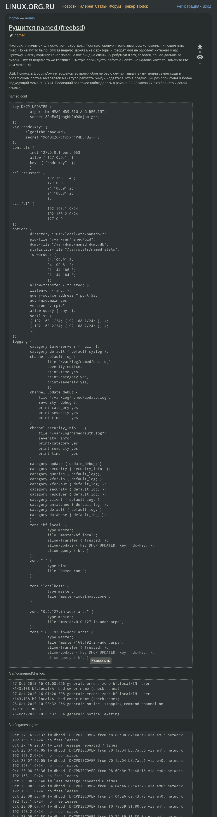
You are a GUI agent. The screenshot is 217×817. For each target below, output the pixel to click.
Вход (207, 6)
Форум (115, 6)
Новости (69, 6)
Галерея (85, 6)
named (20, 35)
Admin (30, 18)
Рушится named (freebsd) (47, 27)
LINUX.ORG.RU (30, 6)
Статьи (101, 6)
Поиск (142, 6)
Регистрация (188, 6)
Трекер (129, 6)
